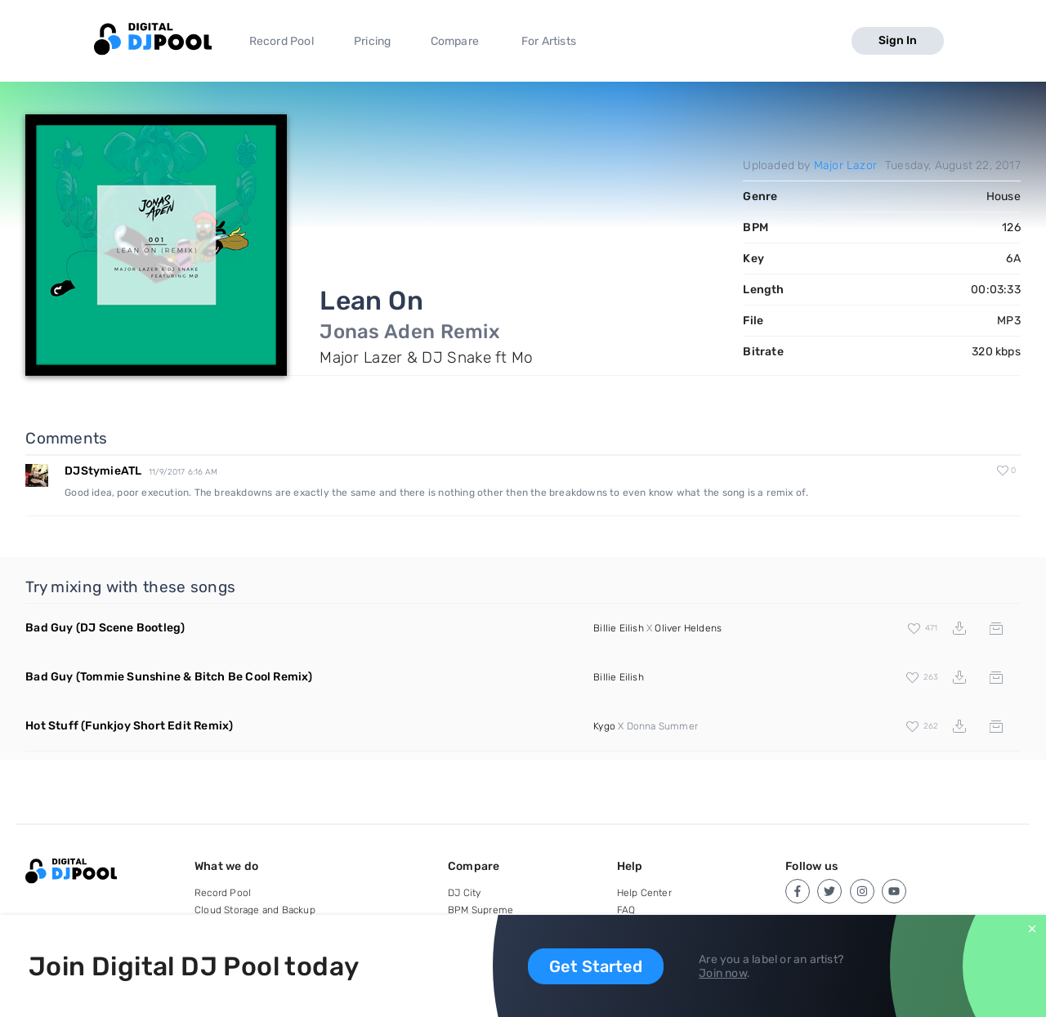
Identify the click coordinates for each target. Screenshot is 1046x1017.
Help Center (644, 893)
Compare (455, 41)
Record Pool (281, 41)
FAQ (626, 910)
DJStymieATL (103, 471)
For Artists (548, 41)
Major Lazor (845, 165)
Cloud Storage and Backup (254, 910)
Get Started (595, 966)
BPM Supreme (480, 910)
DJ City (464, 893)
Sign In (897, 40)
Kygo (604, 726)
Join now (723, 973)
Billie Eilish (618, 628)
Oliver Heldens (688, 628)
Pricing (372, 41)
